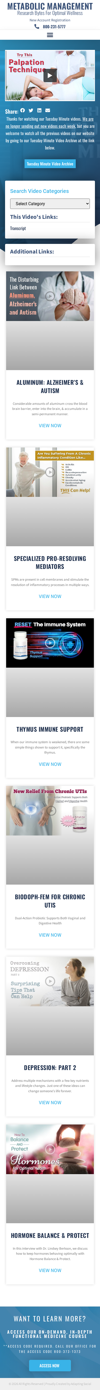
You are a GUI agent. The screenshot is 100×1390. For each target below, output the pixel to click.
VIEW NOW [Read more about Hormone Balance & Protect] (50, 1270)
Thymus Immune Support (50, 729)
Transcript (18, 228)
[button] (50, 35)
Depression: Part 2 (50, 1067)
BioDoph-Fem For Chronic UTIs (50, 900)
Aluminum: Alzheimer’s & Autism (50, 386)
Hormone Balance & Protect (50, 1235)
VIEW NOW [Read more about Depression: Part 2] (50, 1102)
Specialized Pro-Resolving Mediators (50, 562)
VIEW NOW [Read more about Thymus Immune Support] (50, 764)
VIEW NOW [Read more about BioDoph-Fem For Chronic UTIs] (50, 935)
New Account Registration (50, 20)
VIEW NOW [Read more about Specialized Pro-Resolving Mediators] (50, 596)
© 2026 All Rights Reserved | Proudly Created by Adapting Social (50, 1384)
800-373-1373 (67, 1351)
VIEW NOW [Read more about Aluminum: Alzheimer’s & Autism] (50, 425)
